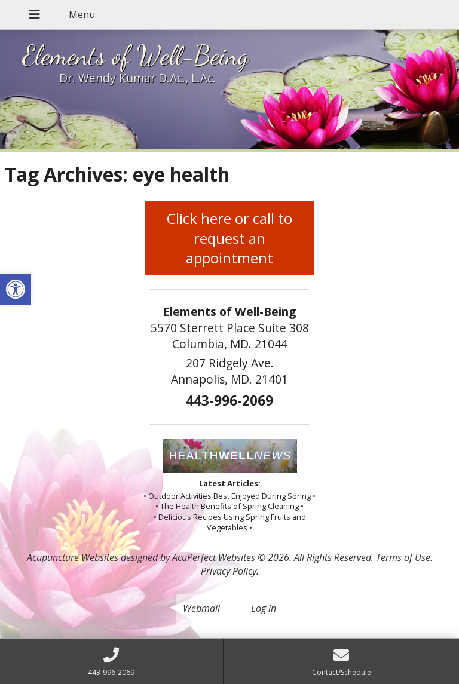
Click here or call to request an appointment (229, 238)
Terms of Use (403, 557)
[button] (15, 289)
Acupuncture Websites (72, 557)
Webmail (201, 608)
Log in (263, 608)
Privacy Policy (228, 571)
